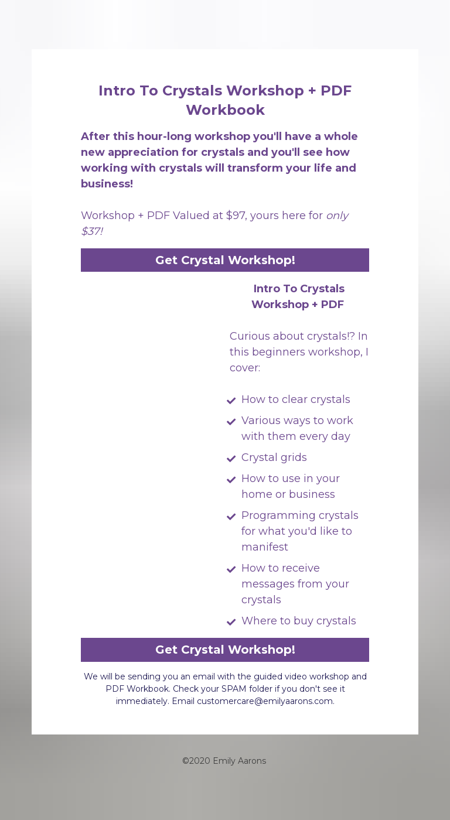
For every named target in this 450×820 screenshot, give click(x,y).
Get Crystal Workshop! (225, 260)
